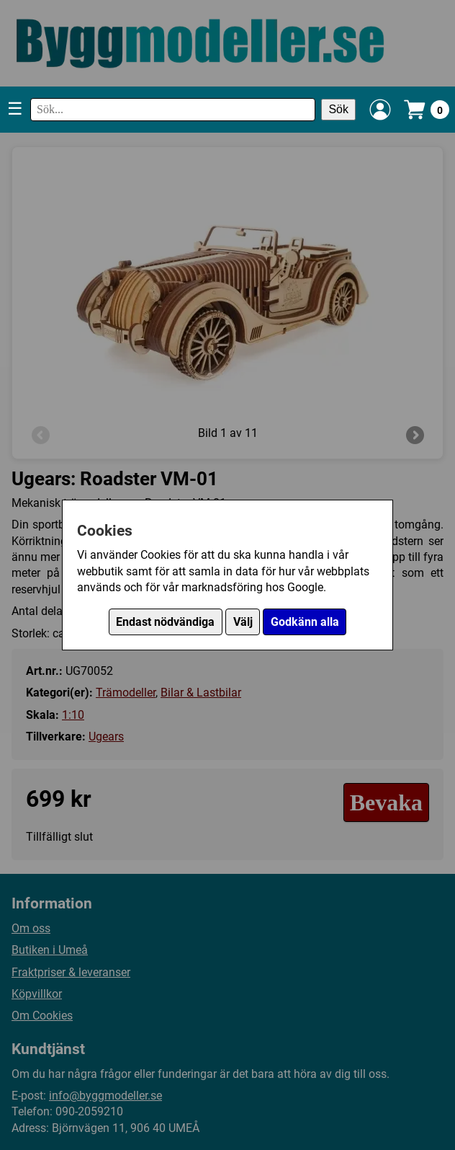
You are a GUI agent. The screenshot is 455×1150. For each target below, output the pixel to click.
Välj (243, 622)
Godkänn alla (305, 622)
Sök (338, 109)
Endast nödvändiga (165, 622)
